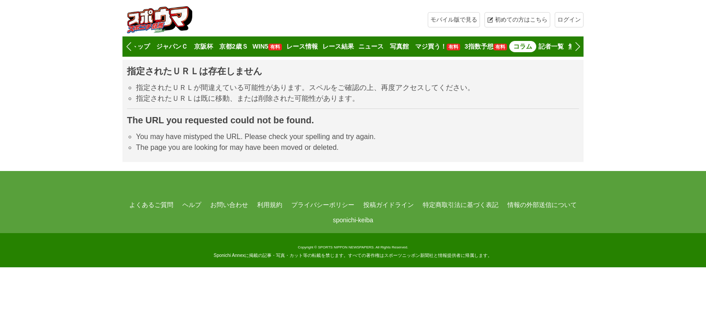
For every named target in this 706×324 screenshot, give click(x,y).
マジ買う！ (437, 46)
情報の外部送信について (542, 204)
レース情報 (302, 46)
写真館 (399, 46)
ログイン (569, 19)
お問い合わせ (229, 204)
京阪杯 (203, 46)
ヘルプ (191, 204)
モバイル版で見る (453, 19)
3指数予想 (486, 46)
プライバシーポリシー (322, 204)
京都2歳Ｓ (233, 46)
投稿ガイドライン (388, 204)
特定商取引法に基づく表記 (460, 204)
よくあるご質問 (151, 204)
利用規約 (269, 204)
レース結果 (338, 46)
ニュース (371, 46)
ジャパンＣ (172, 46)
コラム (522, 46)
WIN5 (267, 46)
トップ (140, 46)
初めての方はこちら (521, 19)
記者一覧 (551, 46)
